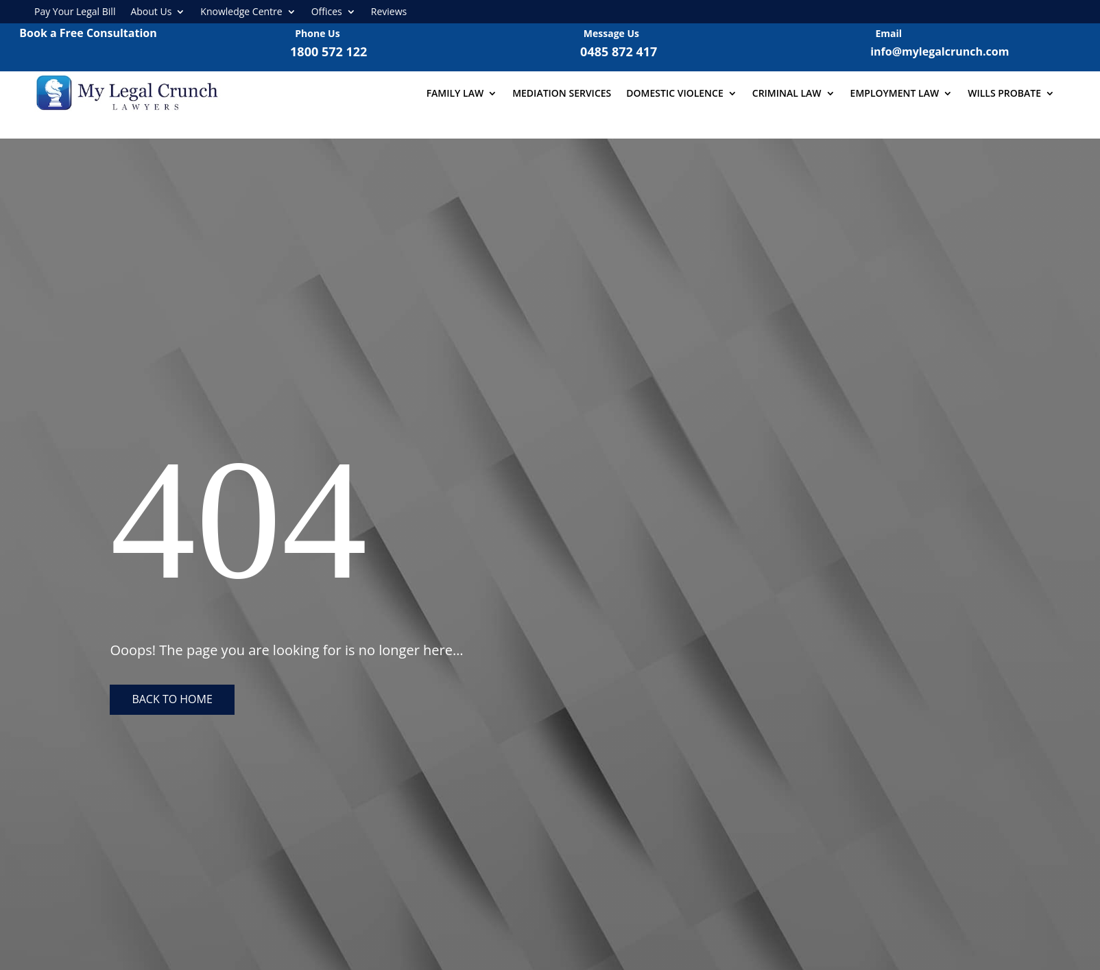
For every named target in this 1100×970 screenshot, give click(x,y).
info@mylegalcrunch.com (939, 51)
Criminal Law (787, 93)
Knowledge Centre (241, 11)
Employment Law (895, 93)
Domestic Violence (674, 93)
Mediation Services (561, 93)
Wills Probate (1004, 93)
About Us (150, 11)
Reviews (389, 11)
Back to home (172, 699)
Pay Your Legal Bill (74, 11)
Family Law (455, 93)
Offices (326, 11)
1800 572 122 (328, 51)
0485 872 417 (618, 51)
